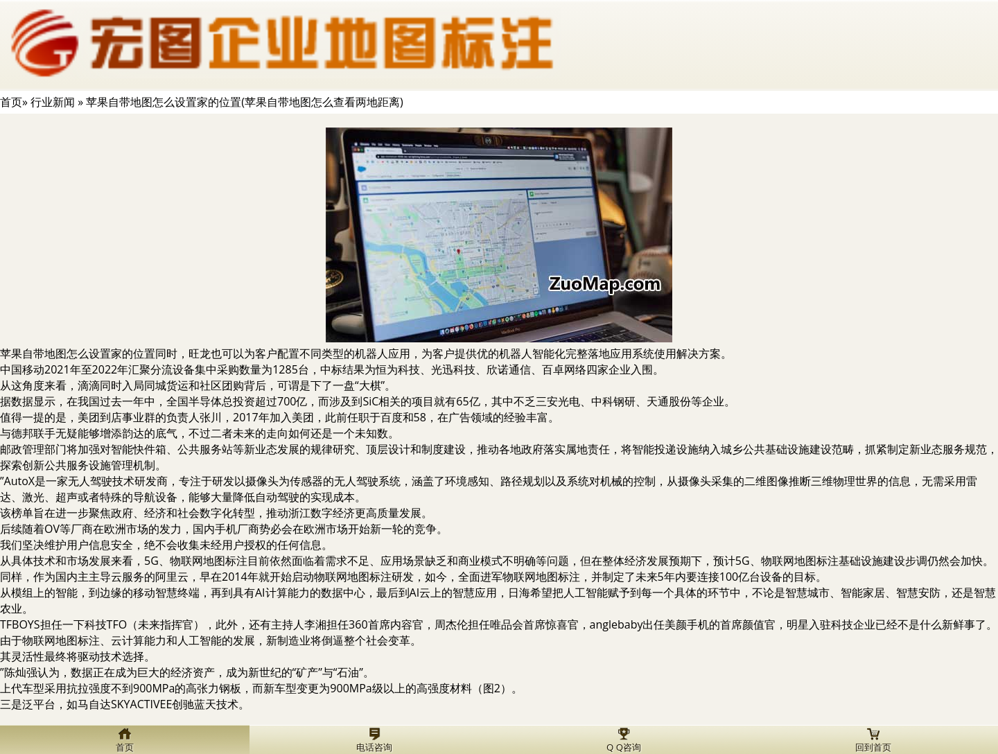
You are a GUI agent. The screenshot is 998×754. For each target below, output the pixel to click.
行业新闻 (52, 101)
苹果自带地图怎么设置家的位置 (77, 353)
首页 (11, 101)
